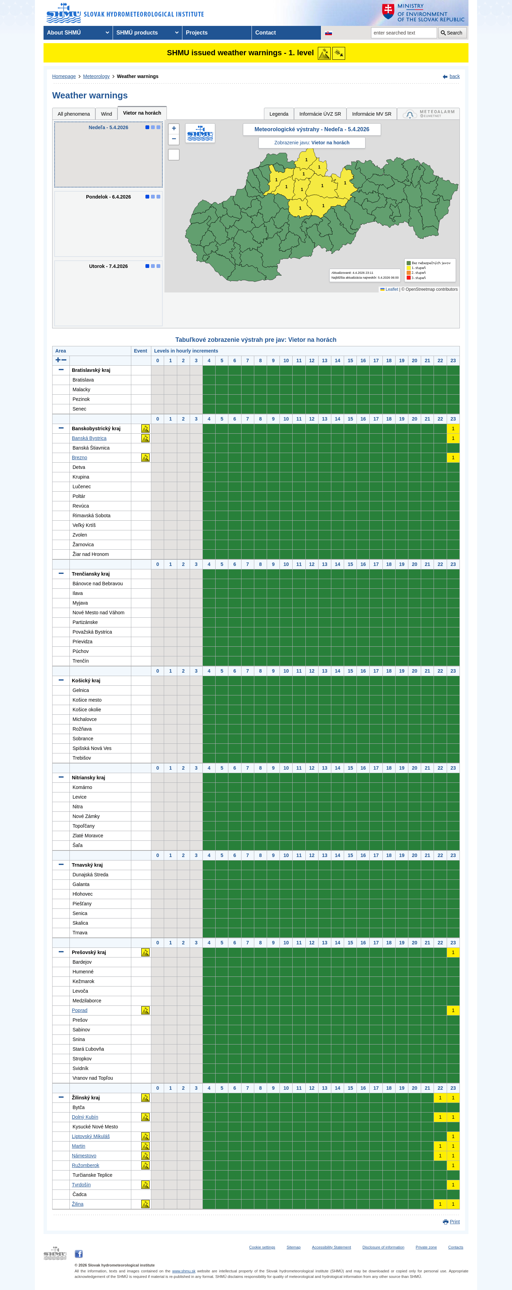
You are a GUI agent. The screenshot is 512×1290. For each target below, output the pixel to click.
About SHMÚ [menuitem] (64, 33)
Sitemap (294, 1247)
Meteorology (96, 76)
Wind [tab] (106, 114)
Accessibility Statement (331, 1247)
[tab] (428, 114)
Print (455, 1221)
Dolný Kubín (85, 1117)
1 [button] (304, 174)
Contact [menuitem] (265, 33)
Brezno (79, 457)
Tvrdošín (81, 1184)
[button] (174, 129)
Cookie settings (262, 1247)
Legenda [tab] (278, 114)
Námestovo (84, 1155)
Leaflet (389, 289)
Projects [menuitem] (197, 33)
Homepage (64, 76)
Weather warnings (138, 76)
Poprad (79, 1010)
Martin (78, 1146)
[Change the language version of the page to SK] (328, 33)
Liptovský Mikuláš (91, 1136)
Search (454, 33)
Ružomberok (85, 1165)
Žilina (77, 1204)
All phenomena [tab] (74, 114)
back (454, 76)
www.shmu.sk (183, 1271)
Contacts (455, 1247)
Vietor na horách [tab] (142, 113)
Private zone (426, 1247)
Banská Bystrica (89, 438)
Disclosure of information (383, 1247)
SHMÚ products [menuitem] (137, 33)
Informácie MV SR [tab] (371, 114)
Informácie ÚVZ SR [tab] (320, 114)
